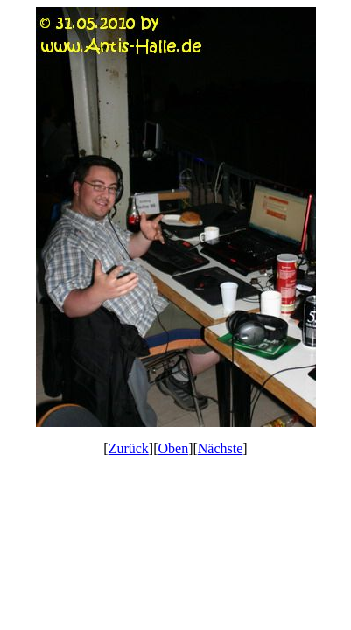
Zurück (129, 448)
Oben (173, 448)
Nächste (220, 448)
